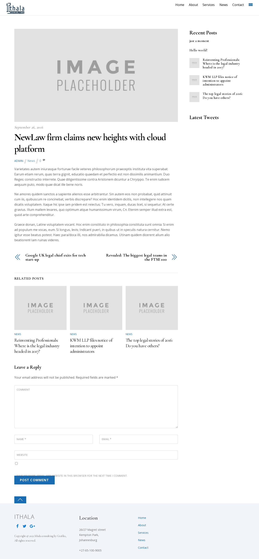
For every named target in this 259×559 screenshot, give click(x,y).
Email (107, 439)
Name (21, 439)
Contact (238, 5)
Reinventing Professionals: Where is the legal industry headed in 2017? (37, 345)
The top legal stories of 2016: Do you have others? (149, 342)
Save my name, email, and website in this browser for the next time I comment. (72, 475)
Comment (23, 389)
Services (209, 5)
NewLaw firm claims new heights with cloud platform (93, 143)
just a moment (199, 41)
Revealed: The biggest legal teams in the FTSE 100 (136, 257)
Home (180, 5)
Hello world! (198, 50)
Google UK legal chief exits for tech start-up (55, 257)
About (194, 5)
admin (19, 161)
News (224, 5)
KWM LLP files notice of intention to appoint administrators (91, 345)
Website (22, 454)
